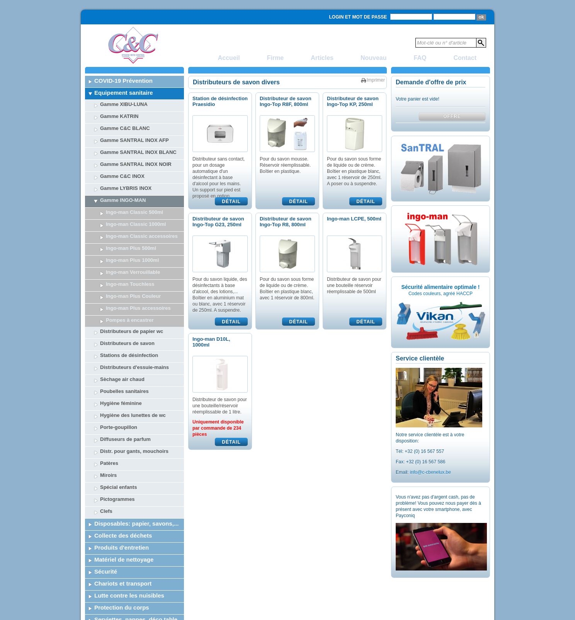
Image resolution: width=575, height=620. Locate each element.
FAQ (420, 58)
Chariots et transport (122, 518)
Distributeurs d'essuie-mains (134, 302)
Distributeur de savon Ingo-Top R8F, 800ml (285, 101)
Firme (275, 58)
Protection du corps (121, 542)
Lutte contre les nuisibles (129, 530)
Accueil (229, 58)
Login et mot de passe (358, 17)
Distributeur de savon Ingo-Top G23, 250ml (218, 221)
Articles (322, 58)
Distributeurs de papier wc (131, 266)
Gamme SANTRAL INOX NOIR (136, 164)
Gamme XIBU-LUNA (124, 104)
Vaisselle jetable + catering (131, 566)
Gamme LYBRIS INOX (125, 188)
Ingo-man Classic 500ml (134, 212)
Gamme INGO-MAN (123, 200)
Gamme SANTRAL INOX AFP (134, 140)
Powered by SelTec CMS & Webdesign (450, 614)
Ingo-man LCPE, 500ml (354, 219)
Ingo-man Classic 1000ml (136, 224)
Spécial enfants (118, 422)
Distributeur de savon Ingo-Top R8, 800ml (285, 221)
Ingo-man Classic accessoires (142, 236)
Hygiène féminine (121, 338)
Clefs (106, 446)
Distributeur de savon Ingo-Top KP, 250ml (353, 101)
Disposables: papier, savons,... (136, 458)
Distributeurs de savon (127, 278)
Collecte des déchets (123, 470)
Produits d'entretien (121, 482)
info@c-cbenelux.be (430, 472)
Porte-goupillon (118, 362)
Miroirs (108, 410)
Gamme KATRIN (119, 116)
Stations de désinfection (129, 290)
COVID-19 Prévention (123, 80)
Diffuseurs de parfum (125, 374)
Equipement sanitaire (123, 92)
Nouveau (374, 58)
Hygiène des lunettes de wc (133, 350)
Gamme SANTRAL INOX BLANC (138, 152)
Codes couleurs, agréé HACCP (440, 293)
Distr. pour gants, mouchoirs (134, 386)
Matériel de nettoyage (123, 494)
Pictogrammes (117, 434)
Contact (464, 58)
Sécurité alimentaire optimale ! (440, 287)
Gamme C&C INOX (122, 176)
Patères (109, 398)
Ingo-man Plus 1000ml (132, 260)
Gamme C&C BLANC (125, 128)
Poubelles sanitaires (124, 326)
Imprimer (376, 80)
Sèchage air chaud (122, 314)
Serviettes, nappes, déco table (135, 554)
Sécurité (105, 506)
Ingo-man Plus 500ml (131, 248)
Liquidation (110, 578)
